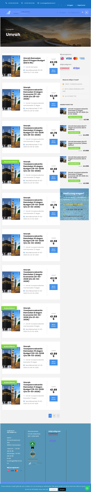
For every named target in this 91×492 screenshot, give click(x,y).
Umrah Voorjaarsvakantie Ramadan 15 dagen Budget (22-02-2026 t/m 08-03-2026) (33, 351)
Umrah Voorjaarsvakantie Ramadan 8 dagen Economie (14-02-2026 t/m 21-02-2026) (33, 314)
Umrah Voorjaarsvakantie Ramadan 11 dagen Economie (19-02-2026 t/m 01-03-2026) (78, 175)
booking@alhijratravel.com (73, 216)
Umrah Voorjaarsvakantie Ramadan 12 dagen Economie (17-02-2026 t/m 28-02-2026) (33, 93)
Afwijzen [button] (62, 489)
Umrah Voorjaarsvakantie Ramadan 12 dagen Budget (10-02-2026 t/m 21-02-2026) (33, 202)
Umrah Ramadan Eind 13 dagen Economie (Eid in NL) (77, 158)
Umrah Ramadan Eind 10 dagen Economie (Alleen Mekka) (77, 143)
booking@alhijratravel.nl (47, 3)
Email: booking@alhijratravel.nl (14, 460)
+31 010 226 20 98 (13, 3)
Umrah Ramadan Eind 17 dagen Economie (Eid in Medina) (77, 127)
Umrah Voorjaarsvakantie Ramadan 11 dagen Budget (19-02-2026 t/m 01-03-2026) (33, 387)
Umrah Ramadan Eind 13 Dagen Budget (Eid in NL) (34, 60)
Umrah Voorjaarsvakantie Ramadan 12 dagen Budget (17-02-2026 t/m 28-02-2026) (33, 130)
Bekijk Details (53, 70)
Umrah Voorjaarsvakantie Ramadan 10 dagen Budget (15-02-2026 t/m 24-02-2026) (33, 166)
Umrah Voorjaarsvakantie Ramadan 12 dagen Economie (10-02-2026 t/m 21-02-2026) (78, 111)
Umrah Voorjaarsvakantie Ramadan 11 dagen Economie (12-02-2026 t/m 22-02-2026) (33, 275)
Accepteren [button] (53, 489)
